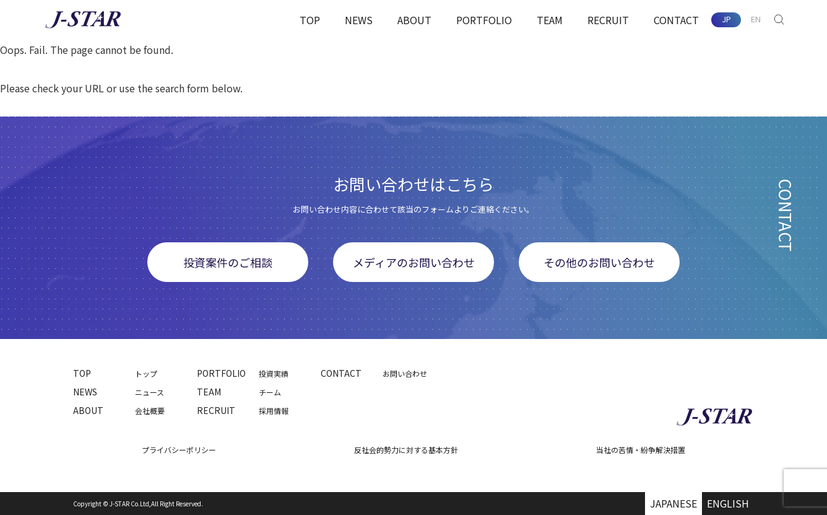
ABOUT (414, 19)
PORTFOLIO (484, 19)
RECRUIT (608, 19)
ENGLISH (728, 503)
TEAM (550, 19)
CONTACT (676, 19)
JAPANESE (673, 503)
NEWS (359, 19)
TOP (310, 19)
